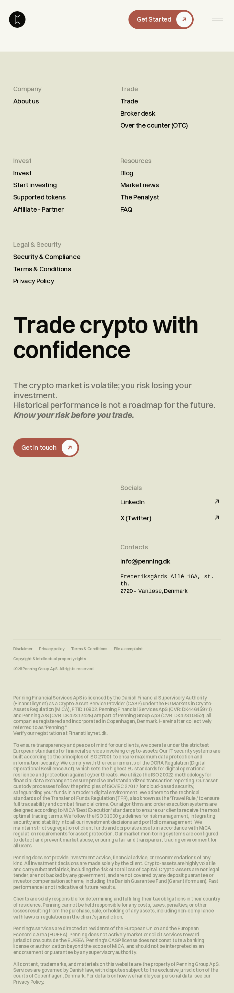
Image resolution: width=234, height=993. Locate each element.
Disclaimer (23, 646)
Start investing (35, 185)
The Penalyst (139, 197)
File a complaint (128, 646)
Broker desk (138, 113)
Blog (126, 173)
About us (26, 101)
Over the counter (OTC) (154, 125)
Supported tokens (39, 197)
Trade (129, 101)
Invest (22, 173)
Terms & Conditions (42, 269)
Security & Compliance (46, 257)
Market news (139, 185)
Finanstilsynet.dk (87, 731)
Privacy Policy (33, 281)
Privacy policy (51, 646)
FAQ (126, 209)
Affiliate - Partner (38, 209)
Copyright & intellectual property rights (49, 656)
